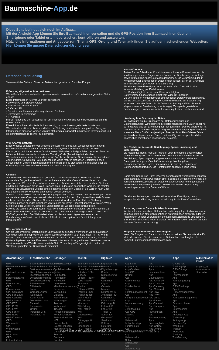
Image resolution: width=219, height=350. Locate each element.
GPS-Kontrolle (14, 317)
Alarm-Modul (84, 297)
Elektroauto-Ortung (36, 307)
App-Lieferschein (131, 319)
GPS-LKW (12, 309)
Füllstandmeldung (63, 317)
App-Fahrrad (156, 303)
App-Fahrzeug (156, 286)
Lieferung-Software (106, 327)
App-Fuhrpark (156, 306)
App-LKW (154, 292)
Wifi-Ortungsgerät (84, 319)
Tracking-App (180, 266)
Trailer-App (179, 317)
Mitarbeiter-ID (108, 292)
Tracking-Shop (85, 292)
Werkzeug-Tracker (178, 327)
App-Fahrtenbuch (156, 310)
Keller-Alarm (37, 297)
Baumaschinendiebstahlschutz (46, 263)
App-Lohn (130, 263)
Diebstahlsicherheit (40, 275)
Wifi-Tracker (84, 309)
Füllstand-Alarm (35, 288)
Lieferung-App (133, 348)
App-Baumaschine (156, 276)
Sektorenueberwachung (43, 269)
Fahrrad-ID (107, 306)
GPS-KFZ (11, 303)
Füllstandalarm (38, 283)
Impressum (202, 266)
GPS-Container (14, 292)
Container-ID (108, 297)
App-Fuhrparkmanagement (137, 296)
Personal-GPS (38, 311)
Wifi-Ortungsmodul (85, 313)
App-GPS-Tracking (130, 313)
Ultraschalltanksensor (89, 269)
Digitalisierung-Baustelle (109, 265)
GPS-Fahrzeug (14, 294)
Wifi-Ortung (83, 306)
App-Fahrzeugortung (157, 316)
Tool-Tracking (180, 337)
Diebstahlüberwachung (42, 272)
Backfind (58, 340)
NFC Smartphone (84, 324)
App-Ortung (155, 328)
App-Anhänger (157, 280)
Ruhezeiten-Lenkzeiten (60, 282)
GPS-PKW (12, 306)
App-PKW (154, 294)
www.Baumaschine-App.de (141, 330)
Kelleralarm (36, 294)
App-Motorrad (156, 289)
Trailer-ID (106, 311)
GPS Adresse (13, 300)
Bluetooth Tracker (82, 285)
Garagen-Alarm (38, 292)
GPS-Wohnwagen (13, 327)
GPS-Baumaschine (13, 288)
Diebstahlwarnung (40, 280)
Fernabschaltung (63, 314)
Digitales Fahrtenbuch (60, 296)
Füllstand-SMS (85, 289)
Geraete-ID (107, 317)
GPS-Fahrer (12, 311)
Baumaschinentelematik (90, 266)
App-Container (157, 283)
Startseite (201, 272)
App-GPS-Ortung (130, 273)
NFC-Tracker (84, 328)
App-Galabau (132, 269)
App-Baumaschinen (157, 265)
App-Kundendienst (132, 285)
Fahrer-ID (106, 309)
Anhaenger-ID (109, 294)
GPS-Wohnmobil (12, 322)
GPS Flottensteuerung (15, 271)
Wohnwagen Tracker (60, 302)
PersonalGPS (37, 314)
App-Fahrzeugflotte (156, 322)
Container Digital (106, 282)
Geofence (59, 337)
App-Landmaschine (157, 271)
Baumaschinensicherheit (43, 266)
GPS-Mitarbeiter (12, 333)
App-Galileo (155, 326)
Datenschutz (203, 269)
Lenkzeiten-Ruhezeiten (60, 276)
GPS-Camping (14, 297)
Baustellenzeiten (63, 326)
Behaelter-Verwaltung (60, 290)
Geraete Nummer (106, 288)
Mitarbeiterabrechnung (66, 286)
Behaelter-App (133, 323)
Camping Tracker (58, 333)
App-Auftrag (131, 266)
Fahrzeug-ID (108, 303)
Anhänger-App (180, 314)
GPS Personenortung (15, 276)
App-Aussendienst (132, 279)
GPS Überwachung (13, 282)
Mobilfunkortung (62, 328)
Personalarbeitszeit (64, 311)
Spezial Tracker (85, 277)
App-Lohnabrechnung (134, 302)
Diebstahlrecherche (40, 277)
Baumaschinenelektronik (90, 263)
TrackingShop (85, 294)
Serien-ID (106, 314)
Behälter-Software (106, 333)
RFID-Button (84, 300)
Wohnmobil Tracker (60, 307)
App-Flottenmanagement (136, 290)
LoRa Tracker (84, 280)
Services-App (180, 323)
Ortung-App (179, 263)
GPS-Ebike (12, 314)
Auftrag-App (179, 320)
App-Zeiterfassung (132, 307)
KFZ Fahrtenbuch (60, 322)
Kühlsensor (83, 303)
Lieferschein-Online (132, 339)
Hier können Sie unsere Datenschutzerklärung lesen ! (49, 45)
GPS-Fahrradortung (14, 339)
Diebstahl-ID (108, 300)
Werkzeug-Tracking (178, 333)
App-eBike (154, 297)
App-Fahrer (155, 300)
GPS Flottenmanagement (17, 265)
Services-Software (106, 322)
